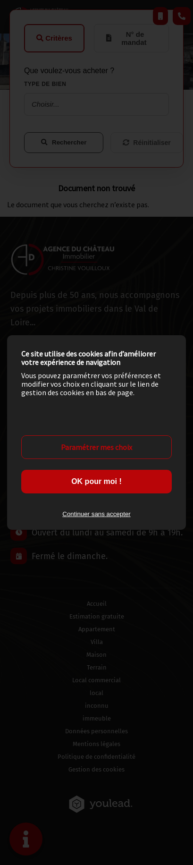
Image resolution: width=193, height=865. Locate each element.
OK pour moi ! (96, 481)
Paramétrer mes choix (96, 447)
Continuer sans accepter (96, 513)
